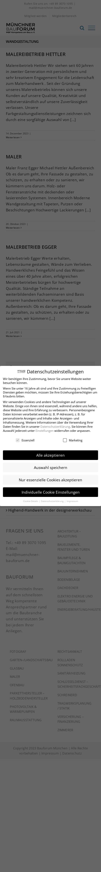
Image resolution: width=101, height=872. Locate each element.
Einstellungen (44, 431)
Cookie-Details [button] (30, 501)
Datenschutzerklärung (55, 426)
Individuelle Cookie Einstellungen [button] (51, 492)
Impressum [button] (72, 501)
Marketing (72, 440)
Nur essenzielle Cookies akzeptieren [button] (50, 479)
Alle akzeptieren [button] (50, 455)
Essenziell (25, 440)
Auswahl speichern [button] (50, 467)
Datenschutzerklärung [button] (52, 501)
